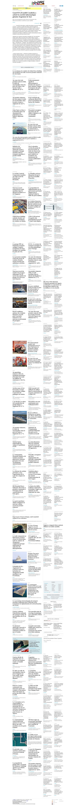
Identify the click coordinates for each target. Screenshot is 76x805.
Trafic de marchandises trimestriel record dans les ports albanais (46, 257)
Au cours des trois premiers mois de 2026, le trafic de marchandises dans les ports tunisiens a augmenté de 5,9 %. (27, 138)
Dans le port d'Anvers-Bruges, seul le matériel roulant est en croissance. (26, 517)
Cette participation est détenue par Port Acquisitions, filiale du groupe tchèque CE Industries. (34, 225)
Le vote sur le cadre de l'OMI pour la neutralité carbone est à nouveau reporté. (35, 301)
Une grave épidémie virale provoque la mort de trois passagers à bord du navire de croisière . (34, 289)
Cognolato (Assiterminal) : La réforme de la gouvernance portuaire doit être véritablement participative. (35, 661)
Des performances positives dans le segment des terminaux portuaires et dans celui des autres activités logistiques (34, 212)
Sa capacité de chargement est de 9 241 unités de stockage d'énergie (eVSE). (58, 469)
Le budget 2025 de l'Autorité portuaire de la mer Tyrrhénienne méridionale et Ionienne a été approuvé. (58, 271)
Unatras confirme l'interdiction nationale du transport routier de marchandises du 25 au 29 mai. (19, 614)
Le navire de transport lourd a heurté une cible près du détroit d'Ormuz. (47, 158)
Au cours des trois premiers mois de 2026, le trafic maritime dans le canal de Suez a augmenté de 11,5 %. (34, 127)
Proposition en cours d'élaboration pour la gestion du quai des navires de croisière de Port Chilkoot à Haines (19, 225)
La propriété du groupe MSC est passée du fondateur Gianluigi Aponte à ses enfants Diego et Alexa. (19, 766)
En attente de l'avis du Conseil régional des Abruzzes (57, 20)
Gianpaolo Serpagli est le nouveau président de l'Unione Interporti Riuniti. (47, 378)
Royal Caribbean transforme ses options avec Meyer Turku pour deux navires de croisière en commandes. (35, 415)
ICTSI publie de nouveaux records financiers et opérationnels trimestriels (47, 194)
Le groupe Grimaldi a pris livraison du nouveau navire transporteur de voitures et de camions (58, 463)
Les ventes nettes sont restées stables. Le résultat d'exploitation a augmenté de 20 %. (35, 466)
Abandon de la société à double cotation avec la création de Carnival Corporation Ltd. (19, 183)
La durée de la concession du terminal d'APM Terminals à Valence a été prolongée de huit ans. (47, 391)
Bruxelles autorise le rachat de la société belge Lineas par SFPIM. (58, 515)
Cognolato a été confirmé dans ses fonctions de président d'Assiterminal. (47, 39)
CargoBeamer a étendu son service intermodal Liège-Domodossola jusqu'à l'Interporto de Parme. (58, 424)
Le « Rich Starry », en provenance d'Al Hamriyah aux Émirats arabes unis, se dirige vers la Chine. (19, 757)
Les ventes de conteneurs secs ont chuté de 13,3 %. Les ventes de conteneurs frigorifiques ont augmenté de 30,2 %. (58, 320)
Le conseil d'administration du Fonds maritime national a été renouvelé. (58, 52)
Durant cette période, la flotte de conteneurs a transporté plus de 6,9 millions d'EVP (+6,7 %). (35, 368)
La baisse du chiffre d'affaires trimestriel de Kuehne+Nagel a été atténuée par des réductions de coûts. (35, 489)
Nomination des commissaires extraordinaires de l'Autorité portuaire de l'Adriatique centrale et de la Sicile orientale (58, 228)
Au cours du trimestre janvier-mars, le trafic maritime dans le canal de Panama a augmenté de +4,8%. (35, 260)
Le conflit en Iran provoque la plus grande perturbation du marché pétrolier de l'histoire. (35, 737)
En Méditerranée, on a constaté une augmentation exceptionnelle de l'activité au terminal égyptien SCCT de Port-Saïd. (47, 508)
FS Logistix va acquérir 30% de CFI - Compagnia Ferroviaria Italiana (35, 538)
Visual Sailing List (49, 206)
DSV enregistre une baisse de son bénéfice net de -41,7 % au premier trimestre (58, 257)
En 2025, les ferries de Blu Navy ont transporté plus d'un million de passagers (58, 403)
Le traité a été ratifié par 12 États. (18, 716)
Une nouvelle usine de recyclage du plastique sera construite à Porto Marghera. (35, 614)
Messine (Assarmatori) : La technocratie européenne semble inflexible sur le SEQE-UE (58, 64)
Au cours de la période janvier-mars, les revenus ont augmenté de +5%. (58, 175)
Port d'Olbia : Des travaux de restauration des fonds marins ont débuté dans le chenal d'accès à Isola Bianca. (47, 116)
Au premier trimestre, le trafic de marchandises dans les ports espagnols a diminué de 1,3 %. (58, 391)
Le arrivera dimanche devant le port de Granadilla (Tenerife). (34, 176)
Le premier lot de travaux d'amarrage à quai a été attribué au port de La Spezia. (47, 214)
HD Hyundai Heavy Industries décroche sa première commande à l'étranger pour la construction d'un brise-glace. (19, 490)
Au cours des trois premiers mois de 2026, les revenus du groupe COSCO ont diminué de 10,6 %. (34, 361)
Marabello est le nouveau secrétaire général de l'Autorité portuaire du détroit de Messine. (58, 145)
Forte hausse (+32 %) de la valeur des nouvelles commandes (47, 418)
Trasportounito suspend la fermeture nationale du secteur (47, 455)
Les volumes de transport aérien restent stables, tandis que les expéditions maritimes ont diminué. (34, 496)
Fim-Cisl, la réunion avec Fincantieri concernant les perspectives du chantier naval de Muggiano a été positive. (58, 131)
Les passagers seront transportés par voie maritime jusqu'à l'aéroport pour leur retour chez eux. (35, 182)
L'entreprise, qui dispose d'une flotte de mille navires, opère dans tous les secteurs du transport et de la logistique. (19, 773)
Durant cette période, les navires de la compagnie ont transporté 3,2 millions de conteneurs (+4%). (34, 321)
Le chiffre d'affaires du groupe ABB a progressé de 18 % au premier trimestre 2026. (47, 412)
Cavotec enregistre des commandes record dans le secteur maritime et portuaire (58, 351)
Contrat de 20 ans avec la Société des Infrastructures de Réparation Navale (58, 119)
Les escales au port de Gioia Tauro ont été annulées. (47, 57)
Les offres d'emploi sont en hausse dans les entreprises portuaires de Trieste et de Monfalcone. (47, 182)
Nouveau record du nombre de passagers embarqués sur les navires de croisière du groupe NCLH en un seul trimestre (19, 275)
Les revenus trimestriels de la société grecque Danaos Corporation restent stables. (47, 26)
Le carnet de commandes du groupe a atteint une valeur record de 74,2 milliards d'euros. (34, 120)
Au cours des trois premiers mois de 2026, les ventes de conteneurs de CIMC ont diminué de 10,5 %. (58, 313)
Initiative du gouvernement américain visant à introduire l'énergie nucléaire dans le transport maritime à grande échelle (19, 151)
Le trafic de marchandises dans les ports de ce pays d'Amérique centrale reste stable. (34, 267)
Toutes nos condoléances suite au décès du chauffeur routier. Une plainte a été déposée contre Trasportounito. (19, 621)
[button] (62, 5)
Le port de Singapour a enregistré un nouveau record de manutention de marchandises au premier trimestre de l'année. (34, 753)
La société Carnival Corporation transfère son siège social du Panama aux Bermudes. (19, 176)
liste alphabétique (58, 207)
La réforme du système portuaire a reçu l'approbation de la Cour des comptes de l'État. (19, 474)
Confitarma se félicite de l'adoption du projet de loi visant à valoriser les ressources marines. (47, 243)
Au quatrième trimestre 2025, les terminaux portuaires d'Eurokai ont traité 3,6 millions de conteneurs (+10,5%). (19, 376)
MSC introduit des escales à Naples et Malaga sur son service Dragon (47, 52)
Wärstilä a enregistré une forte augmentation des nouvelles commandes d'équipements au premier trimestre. (34, 458)
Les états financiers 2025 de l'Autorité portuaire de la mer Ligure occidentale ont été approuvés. (34, 445)
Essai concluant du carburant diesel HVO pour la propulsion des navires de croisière (34, 100)
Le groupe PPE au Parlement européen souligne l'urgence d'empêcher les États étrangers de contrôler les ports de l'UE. (19, 247)
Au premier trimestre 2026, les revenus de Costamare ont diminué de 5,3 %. (58, 181)
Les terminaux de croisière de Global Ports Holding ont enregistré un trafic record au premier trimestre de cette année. (27, 72)
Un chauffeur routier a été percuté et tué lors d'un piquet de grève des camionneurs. (47, 450)
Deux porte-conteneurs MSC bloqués (34, 532)
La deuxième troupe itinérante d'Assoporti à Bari (58, 338)
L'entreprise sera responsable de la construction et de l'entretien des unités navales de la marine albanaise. (34, 408)
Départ (56, 205)
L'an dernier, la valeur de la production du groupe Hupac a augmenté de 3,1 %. (19, 404)
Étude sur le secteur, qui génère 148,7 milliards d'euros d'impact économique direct (34, 252)
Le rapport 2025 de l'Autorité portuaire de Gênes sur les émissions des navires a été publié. (47, 339)
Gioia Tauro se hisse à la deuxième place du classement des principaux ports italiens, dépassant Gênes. (19, 113)
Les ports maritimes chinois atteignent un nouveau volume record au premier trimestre (19, 504)
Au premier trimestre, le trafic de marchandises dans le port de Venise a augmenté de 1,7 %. (19, 430)
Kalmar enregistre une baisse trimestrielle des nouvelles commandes (58, 170)
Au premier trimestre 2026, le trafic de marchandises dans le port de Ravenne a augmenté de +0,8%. (58, 39)
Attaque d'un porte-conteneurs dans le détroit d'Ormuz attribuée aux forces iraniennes (33, 556)
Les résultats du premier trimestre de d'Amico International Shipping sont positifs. (47, 88)
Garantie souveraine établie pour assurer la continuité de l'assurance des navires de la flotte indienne (35, 629)
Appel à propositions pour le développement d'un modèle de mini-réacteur (18, 159)
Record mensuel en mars (17, 106)
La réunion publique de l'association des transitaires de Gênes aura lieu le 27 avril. (47, 461)
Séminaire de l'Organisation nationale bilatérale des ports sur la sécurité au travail (34, 430)
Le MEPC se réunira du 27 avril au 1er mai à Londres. (21, 608)
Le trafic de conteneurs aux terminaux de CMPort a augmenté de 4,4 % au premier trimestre (47, 424)
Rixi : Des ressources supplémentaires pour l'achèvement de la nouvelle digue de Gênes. (47, 296)
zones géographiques (59, 209)
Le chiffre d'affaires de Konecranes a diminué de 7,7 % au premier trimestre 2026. (58, 214)
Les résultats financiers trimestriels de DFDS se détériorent (58, 157)
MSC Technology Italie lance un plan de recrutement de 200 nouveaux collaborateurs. (47, 11)
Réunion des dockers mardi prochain (49, 290)
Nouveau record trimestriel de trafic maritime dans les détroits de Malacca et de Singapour (19, 191)
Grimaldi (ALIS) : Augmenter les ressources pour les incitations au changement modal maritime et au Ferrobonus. (18, 571)
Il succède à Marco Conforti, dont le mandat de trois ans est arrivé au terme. (47, 316)
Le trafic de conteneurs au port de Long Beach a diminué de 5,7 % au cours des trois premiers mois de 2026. (58, 499)
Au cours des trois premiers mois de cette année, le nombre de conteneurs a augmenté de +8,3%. (19, 511)
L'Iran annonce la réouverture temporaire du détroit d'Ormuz (34, 644)
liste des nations (58, 208)
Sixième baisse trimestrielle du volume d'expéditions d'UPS (19, 444)
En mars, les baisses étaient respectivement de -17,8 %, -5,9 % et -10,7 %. (58, 372)
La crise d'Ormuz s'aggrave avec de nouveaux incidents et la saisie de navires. (34, 527)
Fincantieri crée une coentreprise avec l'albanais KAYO (34, 403)
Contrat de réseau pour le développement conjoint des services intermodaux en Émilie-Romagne (47, 64)
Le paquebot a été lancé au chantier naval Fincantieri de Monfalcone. (34, 674)
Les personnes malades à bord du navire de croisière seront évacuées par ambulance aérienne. (19, 260)
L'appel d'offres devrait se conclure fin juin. (34, 597)
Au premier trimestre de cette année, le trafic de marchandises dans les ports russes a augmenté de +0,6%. (35, 766)
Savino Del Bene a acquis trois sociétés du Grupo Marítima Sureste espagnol (47, 130)
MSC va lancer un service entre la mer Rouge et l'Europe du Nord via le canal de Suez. (58, 194)
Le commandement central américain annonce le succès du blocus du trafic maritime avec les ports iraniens (19, 723)
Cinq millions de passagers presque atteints (19, 76)
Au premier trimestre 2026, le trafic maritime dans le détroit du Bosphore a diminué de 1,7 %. (34, 274)
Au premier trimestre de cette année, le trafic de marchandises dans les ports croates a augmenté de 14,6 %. (19, 100)
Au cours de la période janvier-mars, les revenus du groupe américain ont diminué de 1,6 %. (19, 450)
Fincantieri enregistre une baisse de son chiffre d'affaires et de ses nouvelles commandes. (34, 113)
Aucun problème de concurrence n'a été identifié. (57, 520)
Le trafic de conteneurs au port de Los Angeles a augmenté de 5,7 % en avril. (58, 26)
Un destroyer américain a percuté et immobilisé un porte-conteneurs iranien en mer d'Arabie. (19, 629)
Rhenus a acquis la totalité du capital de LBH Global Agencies (58, 327)
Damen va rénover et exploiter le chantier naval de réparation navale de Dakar (58, 114)
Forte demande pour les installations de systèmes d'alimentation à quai (58, 356)
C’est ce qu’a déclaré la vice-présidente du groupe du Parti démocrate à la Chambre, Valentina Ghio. (35, 164)
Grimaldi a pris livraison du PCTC (47, 402)
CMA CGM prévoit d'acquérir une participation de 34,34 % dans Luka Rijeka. (34, 219)
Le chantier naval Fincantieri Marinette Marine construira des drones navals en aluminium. (58, 435)
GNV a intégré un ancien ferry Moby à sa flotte (58, 475)
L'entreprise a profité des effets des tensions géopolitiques (47, 94)
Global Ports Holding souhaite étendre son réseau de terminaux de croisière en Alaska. (19, 219)
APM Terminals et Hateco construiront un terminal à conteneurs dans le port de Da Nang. (47, 352)
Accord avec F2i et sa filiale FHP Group (34, 543)
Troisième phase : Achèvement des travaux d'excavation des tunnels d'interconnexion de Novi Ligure (34, 475)
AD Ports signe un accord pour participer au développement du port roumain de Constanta (35, 723)
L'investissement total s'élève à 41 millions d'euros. (46, 219)
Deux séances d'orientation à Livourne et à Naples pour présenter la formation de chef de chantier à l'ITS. (58, 88)
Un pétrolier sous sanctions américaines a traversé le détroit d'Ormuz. (19, 751)
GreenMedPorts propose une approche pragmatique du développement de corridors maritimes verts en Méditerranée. (58, 380)
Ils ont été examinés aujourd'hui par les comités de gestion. (58, 251)
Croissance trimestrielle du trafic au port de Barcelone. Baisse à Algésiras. (34, 569)
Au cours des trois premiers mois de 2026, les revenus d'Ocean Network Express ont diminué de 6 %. (35, 314)
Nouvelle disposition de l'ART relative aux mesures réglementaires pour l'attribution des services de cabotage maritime (47, 228)
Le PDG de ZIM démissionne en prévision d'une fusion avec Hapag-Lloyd (34, 688)
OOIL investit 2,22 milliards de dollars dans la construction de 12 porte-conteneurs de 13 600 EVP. (35, 391)
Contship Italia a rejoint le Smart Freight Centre (57, 411)
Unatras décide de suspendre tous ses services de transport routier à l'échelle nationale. (19, 660)
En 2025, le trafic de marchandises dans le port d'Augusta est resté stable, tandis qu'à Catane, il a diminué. (19, 674)
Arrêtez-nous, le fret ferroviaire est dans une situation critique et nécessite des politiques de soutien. (19, 391)
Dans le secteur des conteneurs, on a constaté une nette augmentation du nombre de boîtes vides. (34, 575)
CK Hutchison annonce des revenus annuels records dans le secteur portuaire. (58, 449)
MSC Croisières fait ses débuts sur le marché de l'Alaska (47, 17)
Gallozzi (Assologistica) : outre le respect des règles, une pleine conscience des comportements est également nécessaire (35, 437)
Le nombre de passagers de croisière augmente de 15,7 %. (58, 397)
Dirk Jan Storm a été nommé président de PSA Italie (47, 311)
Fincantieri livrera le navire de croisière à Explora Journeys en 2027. (47, 105)
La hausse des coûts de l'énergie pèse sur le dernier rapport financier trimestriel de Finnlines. (47, 145)
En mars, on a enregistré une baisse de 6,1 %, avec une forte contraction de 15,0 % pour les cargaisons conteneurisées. (19, 93)
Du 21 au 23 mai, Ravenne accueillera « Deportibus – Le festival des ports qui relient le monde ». (47, 170)
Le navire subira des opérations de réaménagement (57, 479)
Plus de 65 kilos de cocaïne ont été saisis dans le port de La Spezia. (47, 488)
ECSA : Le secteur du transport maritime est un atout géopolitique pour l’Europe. (35, 246)
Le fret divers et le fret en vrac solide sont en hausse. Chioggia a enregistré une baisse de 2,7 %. (19, 437)
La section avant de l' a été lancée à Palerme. (47, 101)
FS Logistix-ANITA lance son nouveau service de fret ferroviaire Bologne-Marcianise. (47, 365)
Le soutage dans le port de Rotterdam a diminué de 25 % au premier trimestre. (58, 488)
